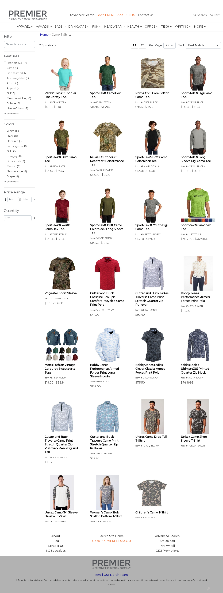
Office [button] (150, 26)
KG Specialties (56, 550)
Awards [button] (42, 26)
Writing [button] (181, 26)
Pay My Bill (167, 545)
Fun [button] (95, 26)
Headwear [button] (113, 26)
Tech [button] (165, 26)
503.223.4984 (170, 3)
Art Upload (167, 541)
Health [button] (133, 26)
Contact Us (145, 15)
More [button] (198, 26)
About (55, 536)
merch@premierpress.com (200, 3)
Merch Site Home (111, 536)
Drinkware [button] (77, 26)
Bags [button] (59, 26)
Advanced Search (82, 15)
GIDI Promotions (167, 550)
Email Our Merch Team (111, 574)
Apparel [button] (23, 26)
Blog (55, 541)
